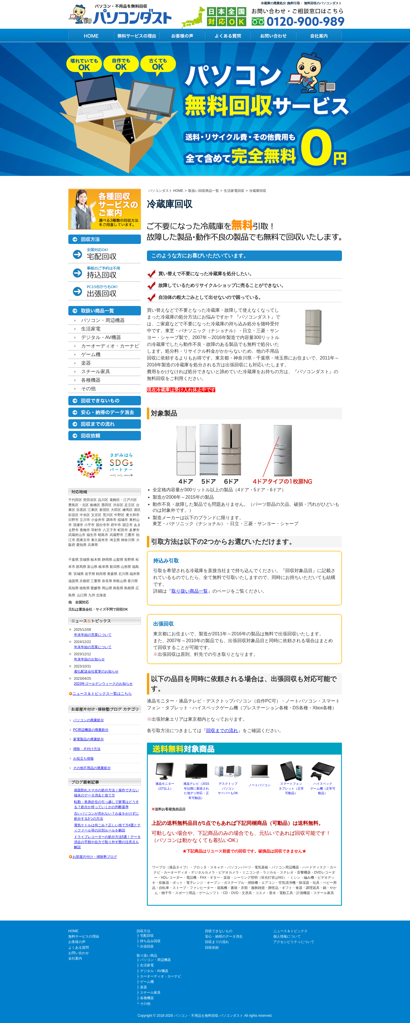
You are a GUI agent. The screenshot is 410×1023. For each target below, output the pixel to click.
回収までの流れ (222, 730)
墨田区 (106, 505)
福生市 (92, 535)
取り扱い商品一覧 (189, 591)
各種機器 (91, 380)
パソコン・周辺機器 (103, 320)
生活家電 (91, 329)
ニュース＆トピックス (290, 931)
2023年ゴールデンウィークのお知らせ (103, 684)
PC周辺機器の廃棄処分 (91, 730)
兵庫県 (93, 545)
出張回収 (147, 946)
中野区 (119, 515)
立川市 (85, 520)
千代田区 (75, 500)
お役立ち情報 (83, 759)
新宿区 (104, 510)
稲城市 (123, 520)
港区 (137, 510)
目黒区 (81, 510)
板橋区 (95, 505)
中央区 (85, 515)
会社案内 (75, 958)
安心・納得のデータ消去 (224, 936)
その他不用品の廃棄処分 (92, 768)
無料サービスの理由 (83, 936)
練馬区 (127, 510)
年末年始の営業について (93, 635)
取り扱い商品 (147, 956)
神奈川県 (128, 540)
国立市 (127, 525)
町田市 (123, 530)
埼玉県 (115, 540)
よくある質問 (78, 948)
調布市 (111, 520)
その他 (88, 388)
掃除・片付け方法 (87, 749)
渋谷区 (118, 505)
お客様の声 (76, 942)
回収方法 (143, 931)
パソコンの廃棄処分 (88, 720)
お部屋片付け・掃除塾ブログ (95, 857)
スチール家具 (95, 371)
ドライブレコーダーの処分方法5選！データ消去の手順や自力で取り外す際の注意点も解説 (107, 842)
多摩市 (134, 530)
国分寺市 (103, 525)
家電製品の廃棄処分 (88, 739)
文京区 (96, 515)
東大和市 (133, 515)
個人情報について (287, 936)
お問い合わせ (78, 953)
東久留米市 (99, 540)
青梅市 (85, 530)
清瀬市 (78, 525)
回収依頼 (212, 948)
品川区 (103, 500)
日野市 (73, 520)
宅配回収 (147, 936)
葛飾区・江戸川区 (123, 500)
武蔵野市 (116, 535)
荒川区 (108, 515)
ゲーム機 (91, 354)
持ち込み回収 (150, 941)
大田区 (116, 510)
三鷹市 (129, 535)
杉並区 (73, 515)
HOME (73, 931)
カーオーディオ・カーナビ (110, 346)
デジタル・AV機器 (101, 337)
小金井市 (98, 520)
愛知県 (81, 545)
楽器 (86, 363)
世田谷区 (90, 500)
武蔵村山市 (76, 535)
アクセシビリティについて (293, 942)
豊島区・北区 (78, 505)
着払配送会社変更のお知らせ (96, 671)
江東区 (93, 510)
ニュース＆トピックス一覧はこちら (102, 693)
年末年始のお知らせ (89, 659)
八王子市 (109, 530)
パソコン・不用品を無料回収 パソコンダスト (208, 1016)
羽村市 (96, 530)
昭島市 (103, 535)
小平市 (89, 525)
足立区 (129, 505)
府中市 (116, 525)
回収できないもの (218, 931)
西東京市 (83, 540)
